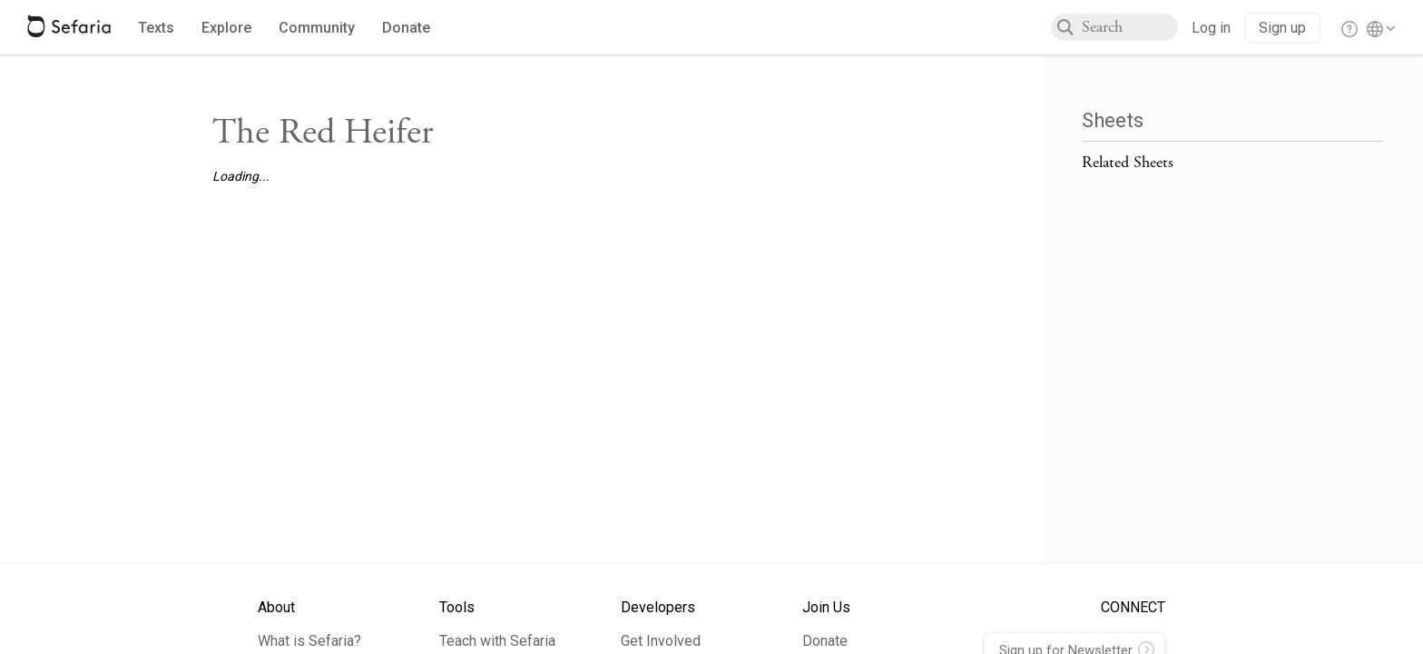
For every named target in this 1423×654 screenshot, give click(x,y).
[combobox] (1130, 27)
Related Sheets (1127, 162)
